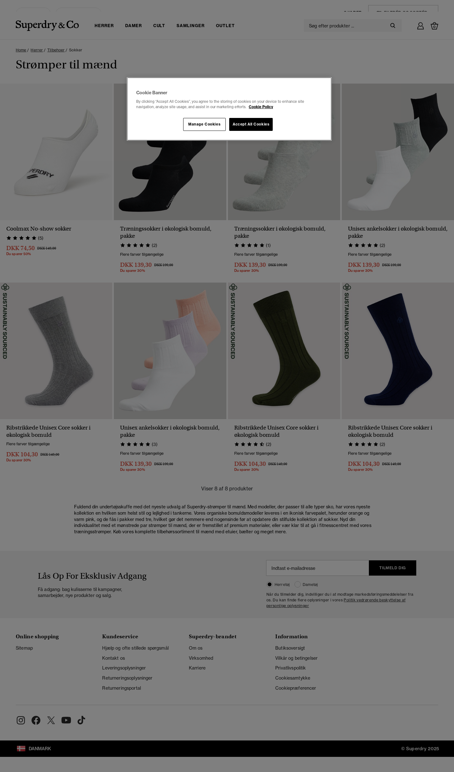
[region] (229, 109)
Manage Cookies (204, 124)
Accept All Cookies (251, 124)
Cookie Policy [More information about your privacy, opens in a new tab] (261, 107)
